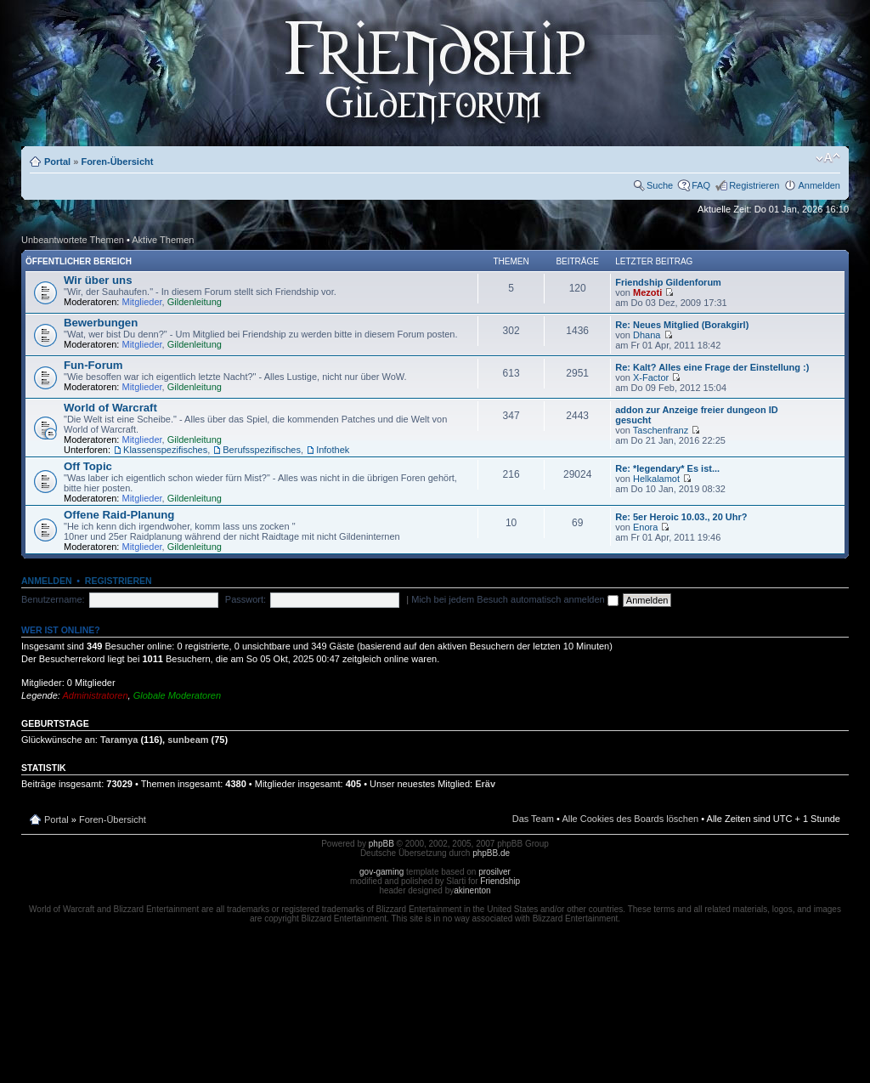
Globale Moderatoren (177, 695)
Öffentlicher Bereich (78, 261)
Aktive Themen (163, 240)
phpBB (381, 843)
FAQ (701, 185)
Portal (57, 161)
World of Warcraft (110, 407)
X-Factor (651, 377)
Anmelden (819, 185)
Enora (645, 527)
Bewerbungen (101, 322)
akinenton (472, 890)
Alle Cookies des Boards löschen (630, 819)
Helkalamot (656, 478)
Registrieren (754, 185)
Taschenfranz (660, 430)
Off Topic (88, 466)
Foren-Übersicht (117, 161)
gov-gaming (381, 871)
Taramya (119, 739)
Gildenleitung (194, 302)
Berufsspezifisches (262, 450)
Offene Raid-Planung (119, 514)
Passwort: (245, 599)
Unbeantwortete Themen (72, 240)
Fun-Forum (93, 365)
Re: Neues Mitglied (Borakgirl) (682, 325)
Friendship (500, 881)
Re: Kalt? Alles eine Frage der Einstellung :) (712, 367)
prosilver (494, 871)
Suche (660, 185)
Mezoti (647, 292)
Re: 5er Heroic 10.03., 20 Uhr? (681, 517)
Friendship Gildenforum (668, 282)
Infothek (332, 450)
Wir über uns (98, 280)
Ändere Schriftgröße (828, 158)
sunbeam (187, 739)
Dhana (646, 335)
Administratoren (95, 695)
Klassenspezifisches (165, 450)
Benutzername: (53, 599)
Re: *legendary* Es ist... (667, 468)
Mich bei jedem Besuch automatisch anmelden (515, 599)
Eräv (485, 784)
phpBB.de (491, 853)
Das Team (533, 819)
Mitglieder (142, 302)
